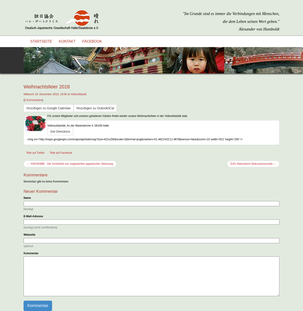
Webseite (29, 234)
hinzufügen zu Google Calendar (48, 108)
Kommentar (31, 253)
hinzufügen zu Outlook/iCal (95, 108)
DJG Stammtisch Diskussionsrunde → (253, 163)
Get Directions (60, 131)
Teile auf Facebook (61, 152)
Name (27, 197)
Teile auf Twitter (35, 152)
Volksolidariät (78, 94)
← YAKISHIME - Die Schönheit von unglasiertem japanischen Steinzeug (70, 163)
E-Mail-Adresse (33, 216)
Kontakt (67, 41)
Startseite (41, 41)
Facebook (92, 41)
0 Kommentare (33, 100)
